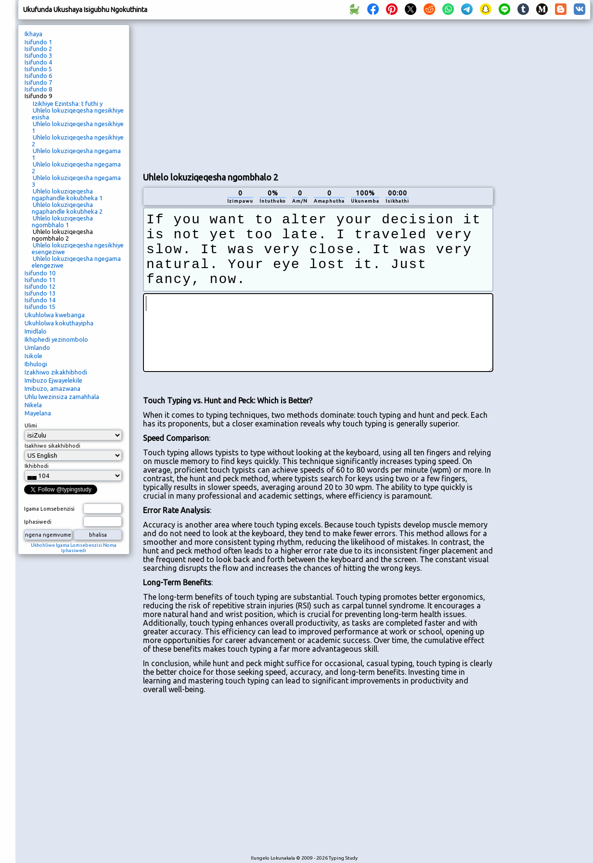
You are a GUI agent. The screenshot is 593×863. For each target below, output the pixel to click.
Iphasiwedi (38, 522)
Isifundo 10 (40, 273)
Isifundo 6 (38, 75)
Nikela (33, 404)
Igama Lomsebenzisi (49, 509)
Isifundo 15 (40, 306)
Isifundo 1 (38, 42)
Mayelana (38, 413)
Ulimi (31, 425)
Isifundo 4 (38, 62)
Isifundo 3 (38, 55)
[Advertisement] (318, 94)
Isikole (33, 355)
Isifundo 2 (38, 48)
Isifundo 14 (40, 299)
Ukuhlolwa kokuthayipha (59, 323)
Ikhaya (33, 33)
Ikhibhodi (37, 466)
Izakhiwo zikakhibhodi (56, 372)
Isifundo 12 (40, 286)
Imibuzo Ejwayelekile (53, 380)
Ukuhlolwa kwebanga (55, 314)
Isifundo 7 (38, 82)
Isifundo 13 (40, 293)
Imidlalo (36, 331)
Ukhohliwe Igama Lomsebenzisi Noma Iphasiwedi (73, 547)
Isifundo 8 (38, 89)
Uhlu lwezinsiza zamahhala (62, 396)
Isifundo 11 (40, 279)
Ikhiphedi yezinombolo (56, 339)
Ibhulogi (36, 364)
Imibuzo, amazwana (52, 388)
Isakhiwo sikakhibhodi (52, 446)
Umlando (37, 347)
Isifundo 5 (38, 68)
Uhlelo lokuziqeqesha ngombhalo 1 (62, 221)
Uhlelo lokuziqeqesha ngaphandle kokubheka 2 (67, 208)
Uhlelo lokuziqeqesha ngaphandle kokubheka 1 (67, 194)
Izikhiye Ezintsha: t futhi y (68, 103)
